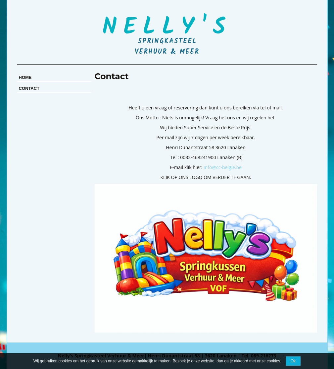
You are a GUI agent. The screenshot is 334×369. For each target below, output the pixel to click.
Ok (293, 361)
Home (25, 77)
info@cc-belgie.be (223, 167)
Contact (29, 88)
